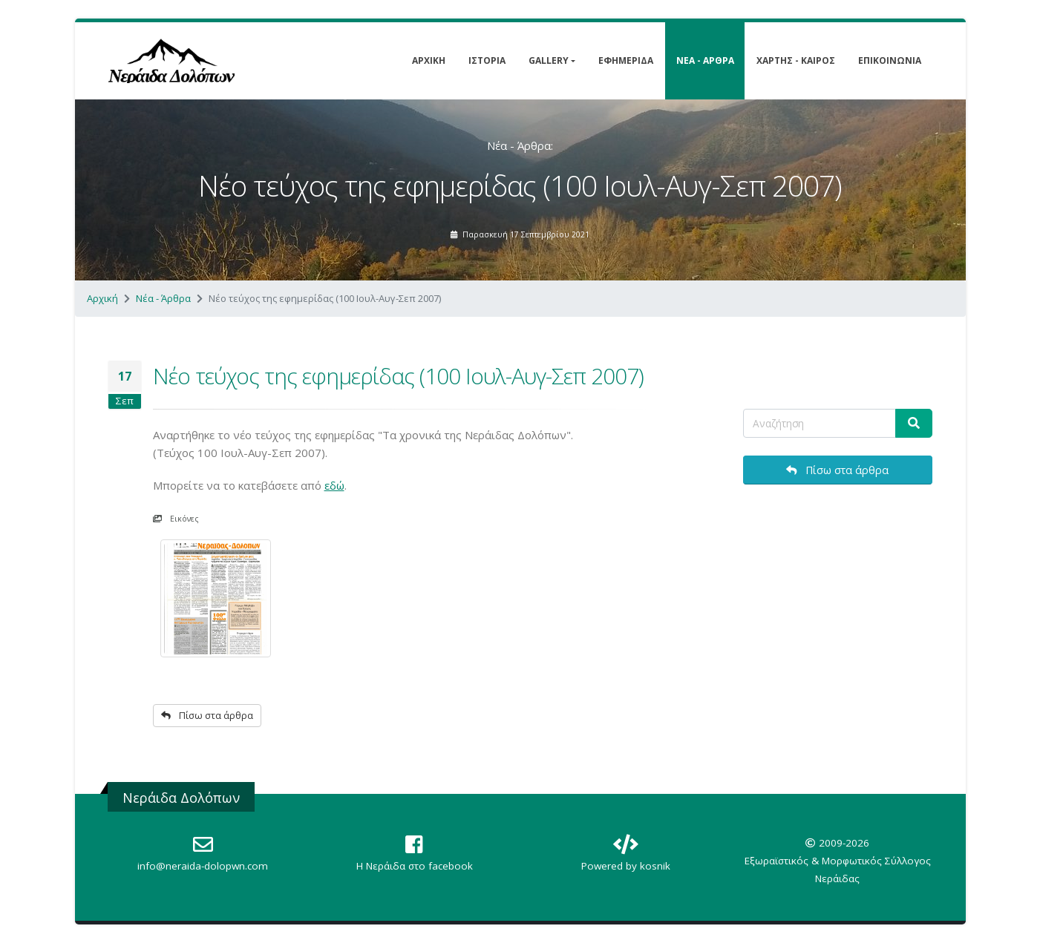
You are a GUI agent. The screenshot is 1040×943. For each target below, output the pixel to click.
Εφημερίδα (625, 60)
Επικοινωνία (889, 60)
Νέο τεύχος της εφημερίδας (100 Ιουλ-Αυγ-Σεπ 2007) (398, 376)
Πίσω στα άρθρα (207, 715)
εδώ (334, 485)
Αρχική (428, 60)
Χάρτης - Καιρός (795, 60)
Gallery (549, 60)
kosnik (655, 866)
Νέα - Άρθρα (705, 60)
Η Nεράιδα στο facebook (414, 866)
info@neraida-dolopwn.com (202, 866)
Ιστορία (487, 60)
